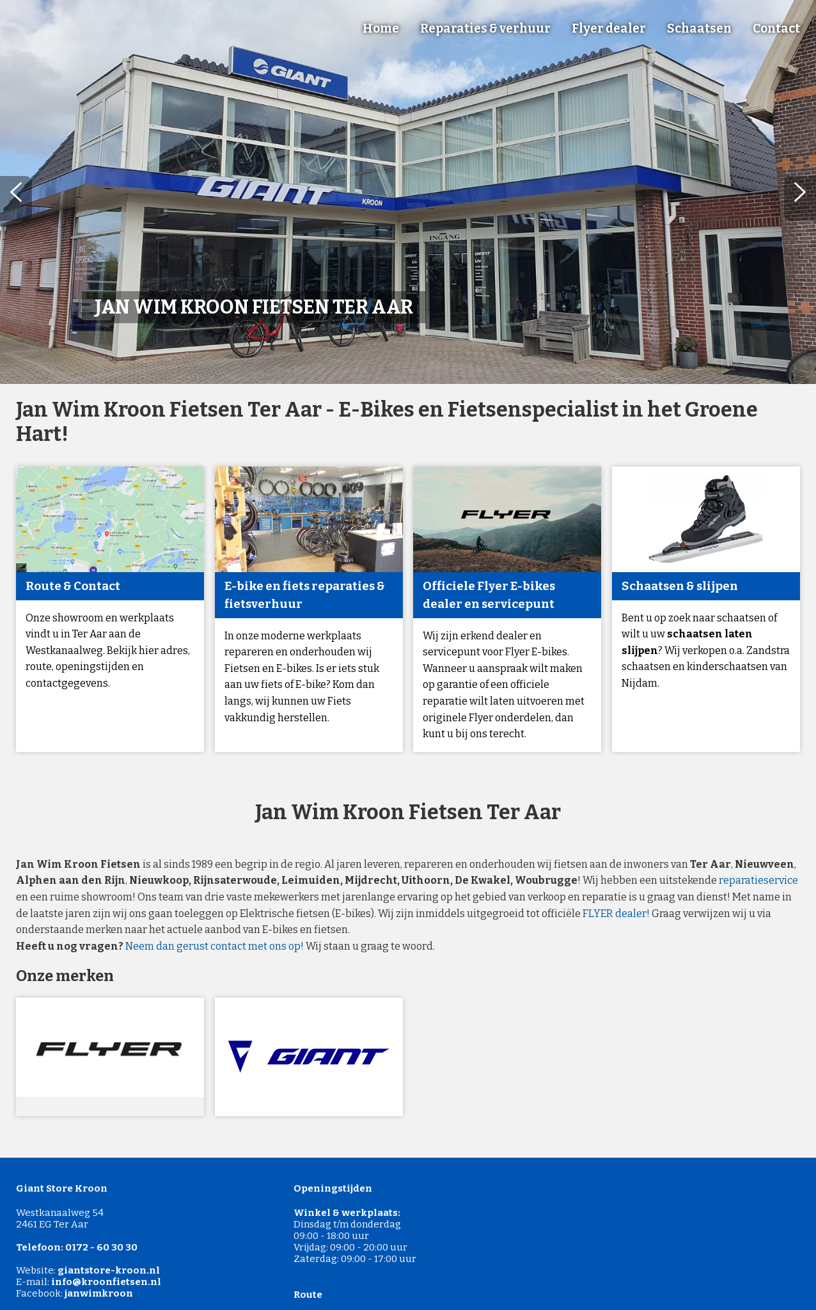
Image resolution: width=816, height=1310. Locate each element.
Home (381, 28)
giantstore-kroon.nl (109, 1270)
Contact (776, 28)
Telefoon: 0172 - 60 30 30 (76, 1247)
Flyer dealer (609, 28)
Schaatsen (699, 28)
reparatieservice (758, 880)
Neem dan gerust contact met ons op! (214, 946)
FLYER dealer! (616, 913)
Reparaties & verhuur (485, 28)
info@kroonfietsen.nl (106, 1282)
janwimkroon (99, 1293)
